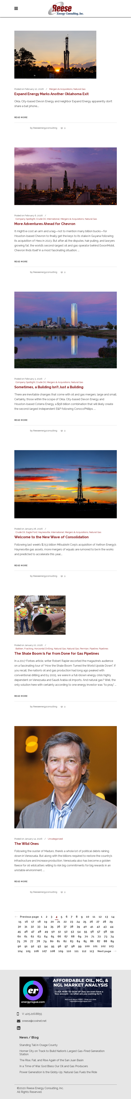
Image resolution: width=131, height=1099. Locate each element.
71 (92, 936)
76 (25, 941)
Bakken (19, 648)
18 (39, 921)
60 (19, 936)
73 (105, 936)
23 (71, 921)
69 (79, 936)
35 (51, 926)
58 (105, 931)
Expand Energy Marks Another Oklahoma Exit (51, 94)
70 (86, 936)
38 (71, 926)
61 (25, 936)
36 (58, 926)
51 (59, 931)
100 (87, 946)
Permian (84, 648)
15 (19, 921)
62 (32, 936)
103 (111, 946)
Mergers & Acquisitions (60, 89)
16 (26, 921)
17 (32, 921)
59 (112, 931)
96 (59, 946)
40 (85, 926)
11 (94, 916)
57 (98, 931)
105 (28, 951)
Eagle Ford (31, 532)
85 (85, 941)
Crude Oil (41, 219)
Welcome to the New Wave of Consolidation (51, 537)
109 (60, 951)
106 (36, 951)
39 (78, 926)
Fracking (28, 648)
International (53, 219)
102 (103, 946)
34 (45, 926)
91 (25, 946)
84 (78, 941)
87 (98, 941)
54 (79, 931)
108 (52, 951)
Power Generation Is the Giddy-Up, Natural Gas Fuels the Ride (58, 1072)
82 (65, 941)
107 (44, 951)
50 (53, 931)
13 (106, 916)
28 (104, 921)
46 (26, 931)
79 (45, 941)
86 (92, 941)
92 (32, 946)
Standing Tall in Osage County (38, 1045)
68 (72, 936)
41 (91, 926)
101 (95, 946)
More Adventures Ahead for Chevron (44, 224)
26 (91, 921)
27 (97, 921)
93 (39, 946)
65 (52, 936)
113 (92, 951)
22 (65, 921)
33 (38, 926)
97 (66, 946)
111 (76, 951)
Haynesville (44, 532)
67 (66, 936)
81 (58, 941)
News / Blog (29, 1037)
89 (112, 941)
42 (98, 926)
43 (105, 926)
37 (65, 926)
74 (112, 936)
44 (111, 926)
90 (19, 946)
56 (92, 931)
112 (84, 951)
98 (73, 946)
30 (19, 926)
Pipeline (94, 648)
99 (79, 946)
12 (100, 916)
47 (32, 931)
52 (65, 931)
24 (78, 921)
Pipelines (103, 648)
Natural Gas (79, 89)
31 (25, 926)
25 (84, 921)
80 (51, 941)
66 (59, 936)
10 (87, 916)
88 (105, 941)
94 (46, 946)
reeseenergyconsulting (45, 128)
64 (45, 936)
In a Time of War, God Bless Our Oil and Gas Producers (53, 1066)
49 (46, 931)
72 (99, 936)
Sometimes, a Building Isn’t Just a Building (48, 387)
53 (72, 931)
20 (52, 921)
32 (32, 926)
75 (18, 941)
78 (38, 941)
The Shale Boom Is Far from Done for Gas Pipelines (56, 653)
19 (45, 921)
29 (111, 921)
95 (52, 946)
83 (71, 941)
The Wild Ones (26, 844)
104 (20, 951)
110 (69, 951)
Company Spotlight (25, 219)
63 (39, 936)
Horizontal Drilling (43, 648)
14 (112, 916)
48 (39, 931)
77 (31, 941)
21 (58, 921)
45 (19, 931)
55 (85, 931)
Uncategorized (55, 839)
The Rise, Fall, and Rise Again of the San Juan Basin (51, 1060)
